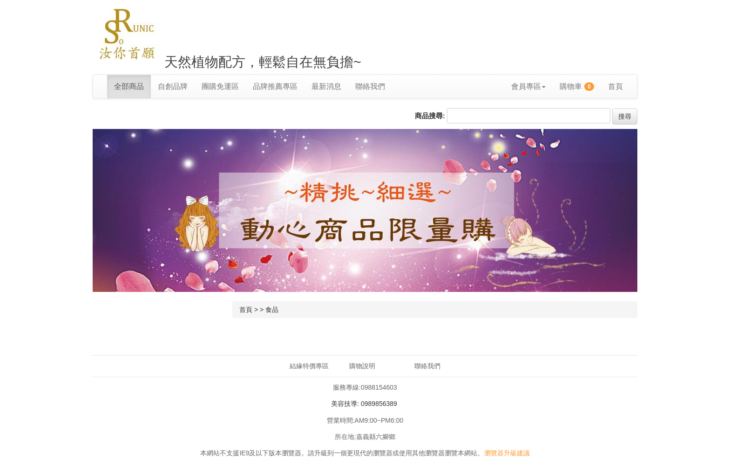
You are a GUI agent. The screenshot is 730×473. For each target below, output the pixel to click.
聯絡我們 (370, 86)
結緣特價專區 (309, 366)
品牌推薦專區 (275, 86)
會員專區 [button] (528, 86)
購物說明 (362, 366)
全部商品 (129, 86)
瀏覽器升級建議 (507, 453)
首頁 (615, 86)
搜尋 (624, 116)
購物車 (577, 86)
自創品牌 (173, 86)
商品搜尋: (430, 116)
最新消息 (326, 86)
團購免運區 (220, 86)
